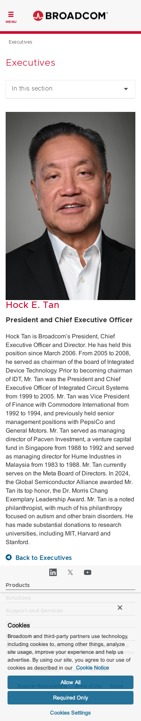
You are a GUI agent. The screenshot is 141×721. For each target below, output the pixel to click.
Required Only (70, 698)
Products (18, 585)
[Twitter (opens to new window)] (70, 572)
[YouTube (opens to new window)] (88, 572)
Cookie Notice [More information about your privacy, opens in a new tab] (92, 668)
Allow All (70, 682)
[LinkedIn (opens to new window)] (53, 572)
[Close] (120, 607)
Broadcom (70, 15)
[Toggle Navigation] (11, 16)
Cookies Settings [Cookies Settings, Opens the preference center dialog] (70, 713)
